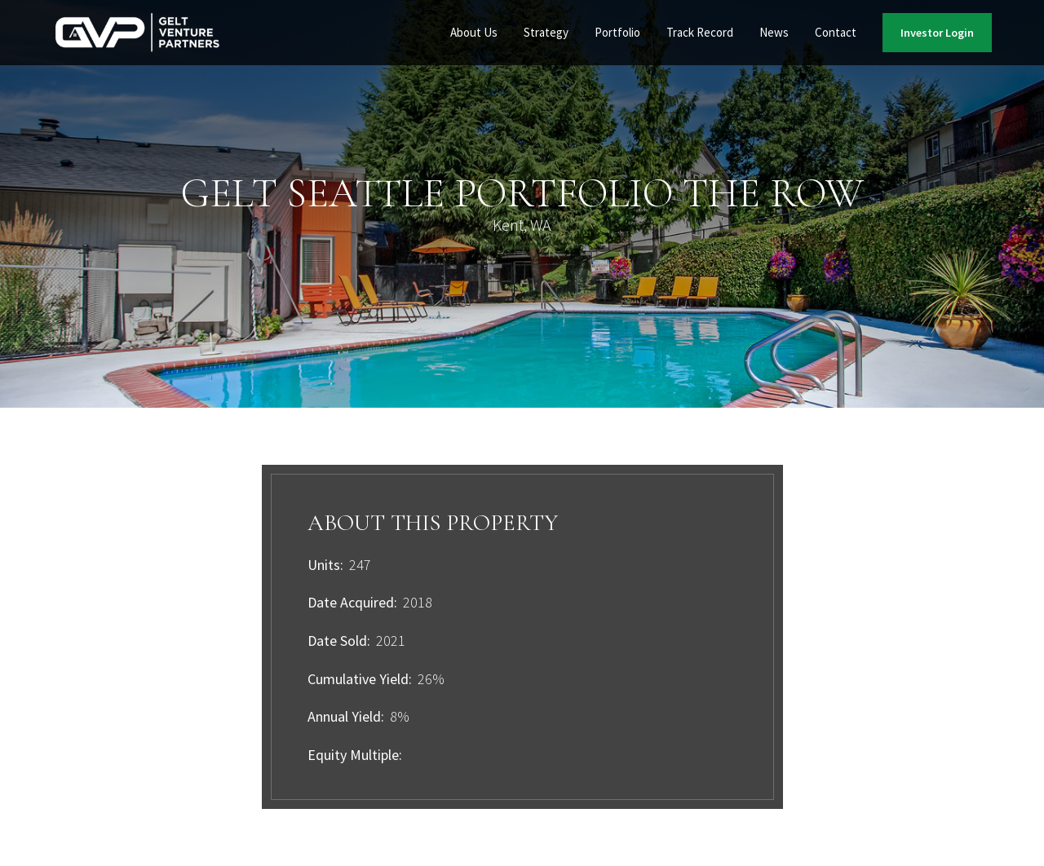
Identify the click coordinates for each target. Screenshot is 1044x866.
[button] (474, 32)
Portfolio (617, 32)
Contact (835, 32)
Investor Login (937, 32)
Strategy (546, 32)
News (774, 32)
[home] (137, 33)
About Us (474, 32)
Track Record (699, 32)
